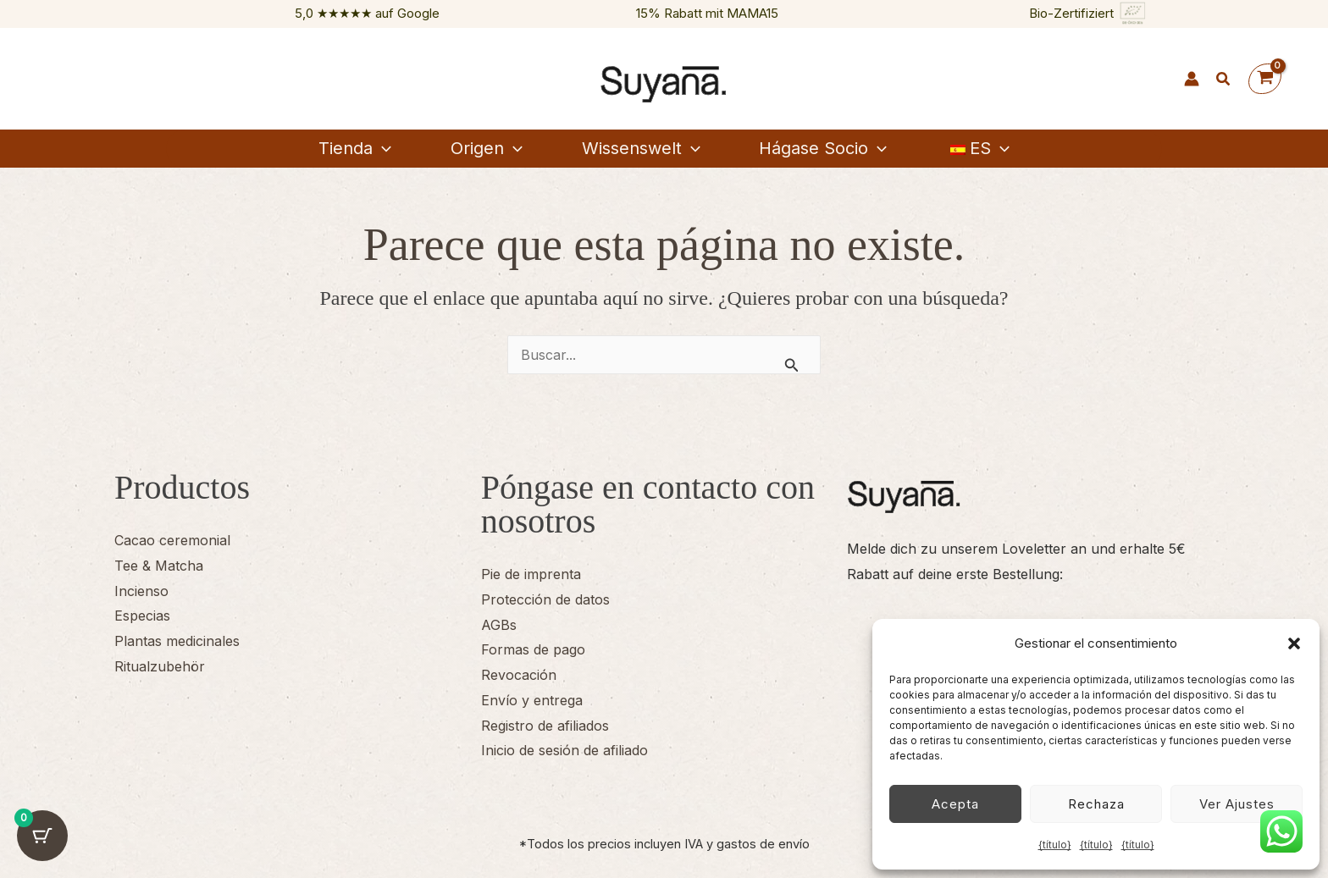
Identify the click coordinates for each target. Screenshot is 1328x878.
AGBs (499, 624)
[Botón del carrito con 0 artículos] (42, 835)
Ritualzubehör (159, 666)
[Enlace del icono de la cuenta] (1191, 78)
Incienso (141, 591)
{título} (1054, 844)
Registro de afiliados (545, 725)
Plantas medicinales (177, 640)
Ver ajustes (1237, 804)
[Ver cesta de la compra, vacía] (1264, 79)
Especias (142, 615)
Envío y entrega (532, 700)
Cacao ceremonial (172, 540)
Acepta (955, 804)
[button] (1294, 643)
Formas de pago (533, 649)
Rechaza (1096, 804)
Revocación (518, 674)
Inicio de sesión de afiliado (564, 750)
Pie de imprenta (531, 574)
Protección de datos (545, 599)
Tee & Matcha (158, 565)
